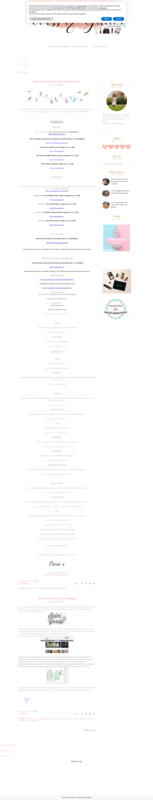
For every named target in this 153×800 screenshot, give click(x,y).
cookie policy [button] (103, 8)
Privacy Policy (23, 72)
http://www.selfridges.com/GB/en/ (57, 314)
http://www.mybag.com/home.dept (57, 143)
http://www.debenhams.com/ (57, 460)
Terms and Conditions (7, 745)
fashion (56, 588)
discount (44, 719)
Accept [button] (118, 19)
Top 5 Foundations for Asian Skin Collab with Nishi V (119, 205)
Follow (104, 131)
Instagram (59, 575)
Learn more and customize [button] (41, 19)
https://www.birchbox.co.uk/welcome (57, 446)
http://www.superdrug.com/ (57, 384)
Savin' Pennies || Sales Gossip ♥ (57, 598)
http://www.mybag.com (57, 151)
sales (64, 588)
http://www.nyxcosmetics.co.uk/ (57, 433)
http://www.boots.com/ (57, 332)
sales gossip (79, 719)
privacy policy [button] (82, 6)
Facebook (67, 575)
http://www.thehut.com (57, 267)
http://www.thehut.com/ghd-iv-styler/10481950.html (57, 280)
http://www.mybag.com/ (57, 134)
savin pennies (31, 721)
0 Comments (23, 583)
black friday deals (42, 588)
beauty (28, 588)
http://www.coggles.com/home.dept (57, 191)
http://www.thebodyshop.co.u (56, 419)
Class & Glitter (71, 797)
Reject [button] (106, 19)
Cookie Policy (23, 64)
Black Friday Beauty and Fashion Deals (57, 81)
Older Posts (89, 730)
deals (35, 719)
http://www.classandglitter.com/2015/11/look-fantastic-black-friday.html (57, 506)
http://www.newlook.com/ (57, 346)
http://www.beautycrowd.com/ (57, 493)
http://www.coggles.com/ (57, 216)
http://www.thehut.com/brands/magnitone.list (56, 288)
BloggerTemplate (86, 797)
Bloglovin (47, 575)
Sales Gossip (22, 611)
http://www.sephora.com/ (57, 405)
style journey (64, 688)
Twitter (53, 575)
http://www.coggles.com (57, 208)
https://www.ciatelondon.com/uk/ (57, 368)
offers (62, 719)
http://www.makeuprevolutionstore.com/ (57, 474)
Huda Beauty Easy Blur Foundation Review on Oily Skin (119, 181)
